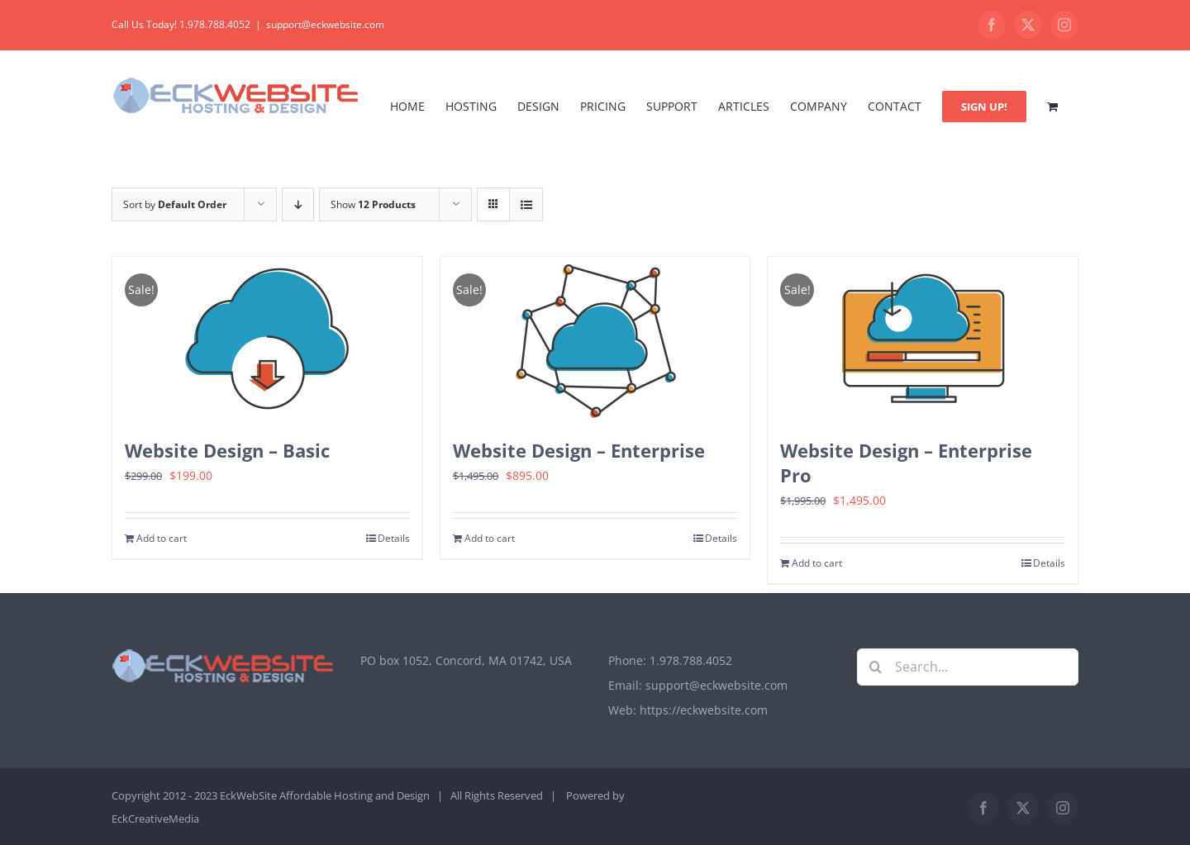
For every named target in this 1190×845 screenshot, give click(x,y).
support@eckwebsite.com (325, 24)
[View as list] (526, 204)
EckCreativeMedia (155, 818)
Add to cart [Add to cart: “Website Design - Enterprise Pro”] (817, 563)
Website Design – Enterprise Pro (906, 462)
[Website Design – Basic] (267, 339)
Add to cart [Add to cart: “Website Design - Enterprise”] (489, 538)
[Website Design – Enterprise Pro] (923, 339)
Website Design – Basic (227, 450)
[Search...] (968, 667)
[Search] (875, 667)
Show (373, 204)
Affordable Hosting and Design (354, 795)
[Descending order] (298, 204)
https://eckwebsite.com (704, 710)
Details (394, 538)
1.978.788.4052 (691, 660)
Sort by (174, 204)
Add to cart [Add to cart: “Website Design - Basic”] (161, 538)
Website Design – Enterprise (579, 450)
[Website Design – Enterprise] (595, 339)
